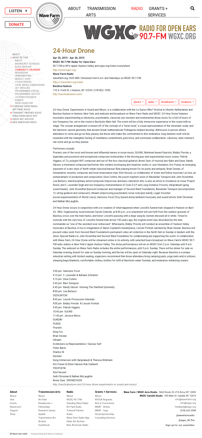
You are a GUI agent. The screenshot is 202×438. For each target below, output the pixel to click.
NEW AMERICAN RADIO (23, 122)
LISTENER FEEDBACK (26, 97)
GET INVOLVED (22, 88)
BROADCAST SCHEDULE (27, 63)
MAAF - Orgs (101, 410)
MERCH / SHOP (23, 79)
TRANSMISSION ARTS (101, 11)
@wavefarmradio (185, 415)
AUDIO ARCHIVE (23, 66)
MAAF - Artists (102, 407)
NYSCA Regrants (103, 399)
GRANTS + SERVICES (165, 11)
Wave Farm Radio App (78, 417)
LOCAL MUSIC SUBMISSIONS (30, 85)
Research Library (46, 410)
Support (14, 410)
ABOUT (74, 8)
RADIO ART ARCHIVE (22, 119)
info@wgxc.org (188, 403)
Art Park (42, 399)
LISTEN (18, 11)
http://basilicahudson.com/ (67, 94)
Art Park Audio (74, 407)
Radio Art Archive (76, 421)
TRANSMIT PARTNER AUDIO (26, 112)
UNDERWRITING (23, 76)
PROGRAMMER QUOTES (27, 94)
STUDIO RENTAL (23, 82)
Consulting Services (105, 417)
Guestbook (44, 425)
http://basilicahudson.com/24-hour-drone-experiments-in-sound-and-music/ (95, 384)
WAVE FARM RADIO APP (23, 115)
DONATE (18, 24)
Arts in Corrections (104, 403)
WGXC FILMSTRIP (24, 103)
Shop (12, 414)
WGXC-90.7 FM (19, 57)
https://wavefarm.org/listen (68, 82)
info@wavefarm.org (185, 399)
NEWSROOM (21, 72)
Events (13, 403)
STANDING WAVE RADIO (24, 106)
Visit (12, 399)
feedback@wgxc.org (185, 407)
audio (151, 101)
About (13, 396)
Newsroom (15, 407)
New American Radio (77, 425)
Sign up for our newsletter (180, 425)
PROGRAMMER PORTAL (27, 91)
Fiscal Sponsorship (104, 414)
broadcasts (168, 101)
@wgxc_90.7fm (186, 420)
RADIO (137, 8)
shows (138, 101)
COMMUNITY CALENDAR (27, 69)
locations (186, 101)
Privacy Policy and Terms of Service (47, 434)
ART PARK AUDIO (20, 109)
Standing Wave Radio (77, 403)
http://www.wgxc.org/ (65, 69)
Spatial (41, 414)
